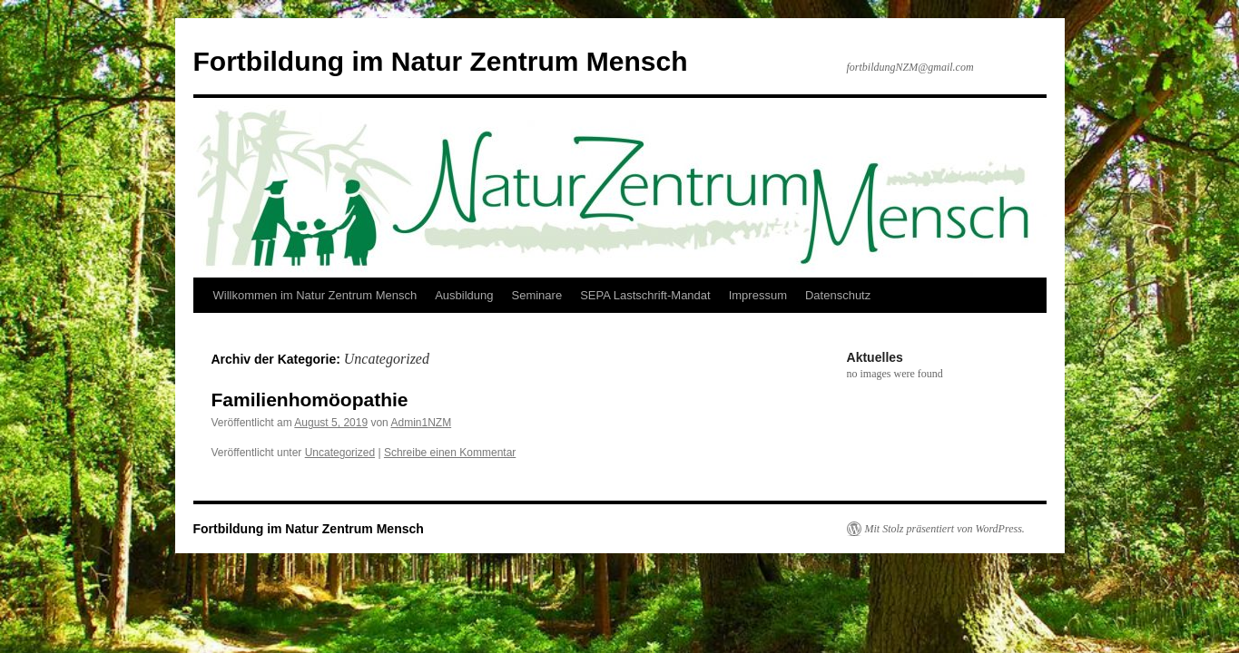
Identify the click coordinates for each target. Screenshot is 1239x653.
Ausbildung (464, 295)
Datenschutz (837, 295)
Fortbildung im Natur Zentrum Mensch (440, 61)
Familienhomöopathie (309, 399)
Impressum (758, 295)
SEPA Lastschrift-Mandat (645, 295)
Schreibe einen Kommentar (450, 452)
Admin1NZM (420, 422)
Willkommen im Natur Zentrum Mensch (315, 295)
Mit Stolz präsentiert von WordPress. (945, 528)
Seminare (536, 295)
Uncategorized (340, 452)
